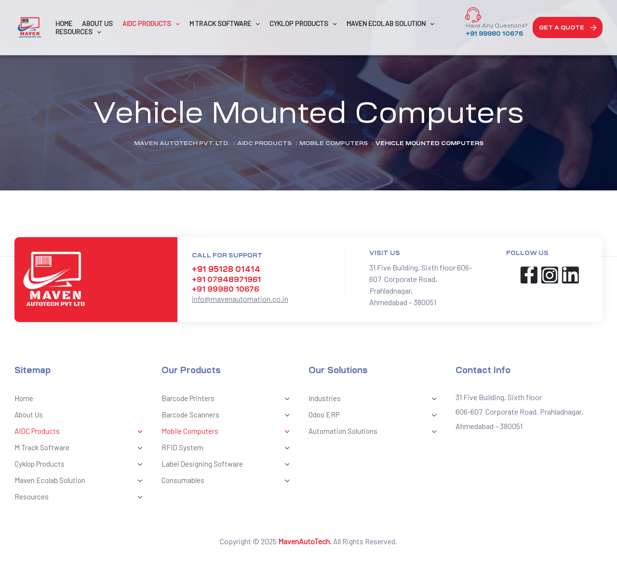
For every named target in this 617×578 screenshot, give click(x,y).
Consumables (227, 481)
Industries (374, 399)
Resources (80, 497)
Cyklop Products (80, 464)
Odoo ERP (374, 415)
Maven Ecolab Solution (80, 481)
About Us (28, 414)
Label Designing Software (227, 464)
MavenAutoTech (304, 541)
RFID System (227, 448)
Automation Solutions (374, 432)
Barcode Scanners (227, 415)
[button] (568, 27)
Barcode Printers (227, 399)
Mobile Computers (227, 432)
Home (23, 398)
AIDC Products (80, 432)
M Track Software (80, 448)
